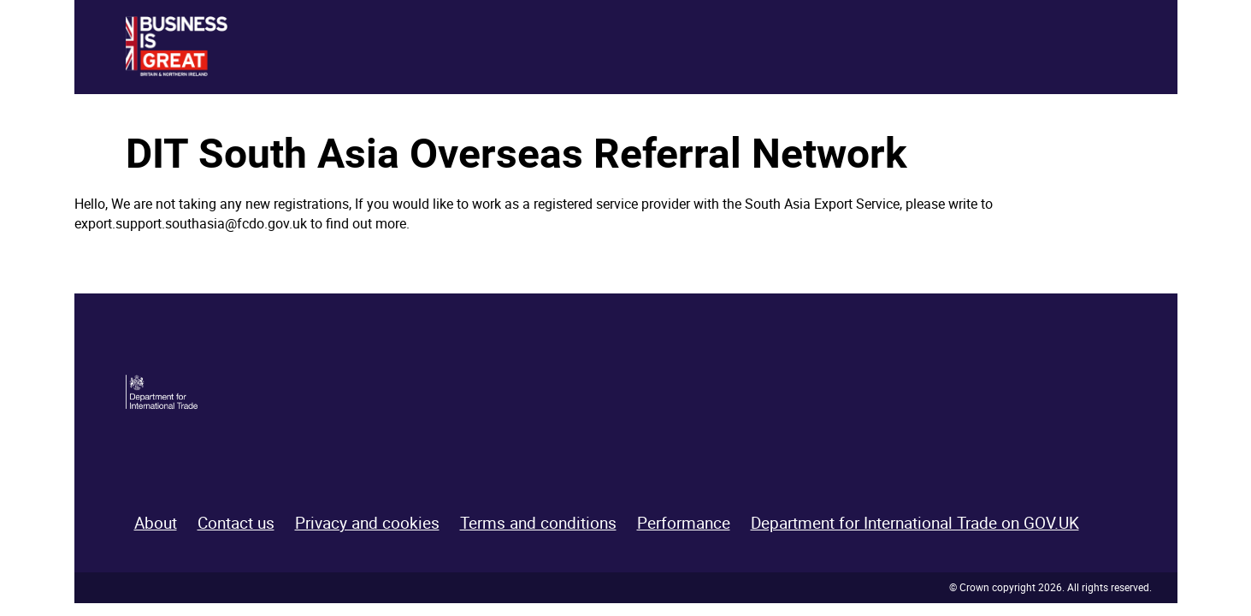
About (155, 523)
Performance (683, 523)
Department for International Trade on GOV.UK (915, 523)
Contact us (236, 523)
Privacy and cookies (367, 523)
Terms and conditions (538, 523)
